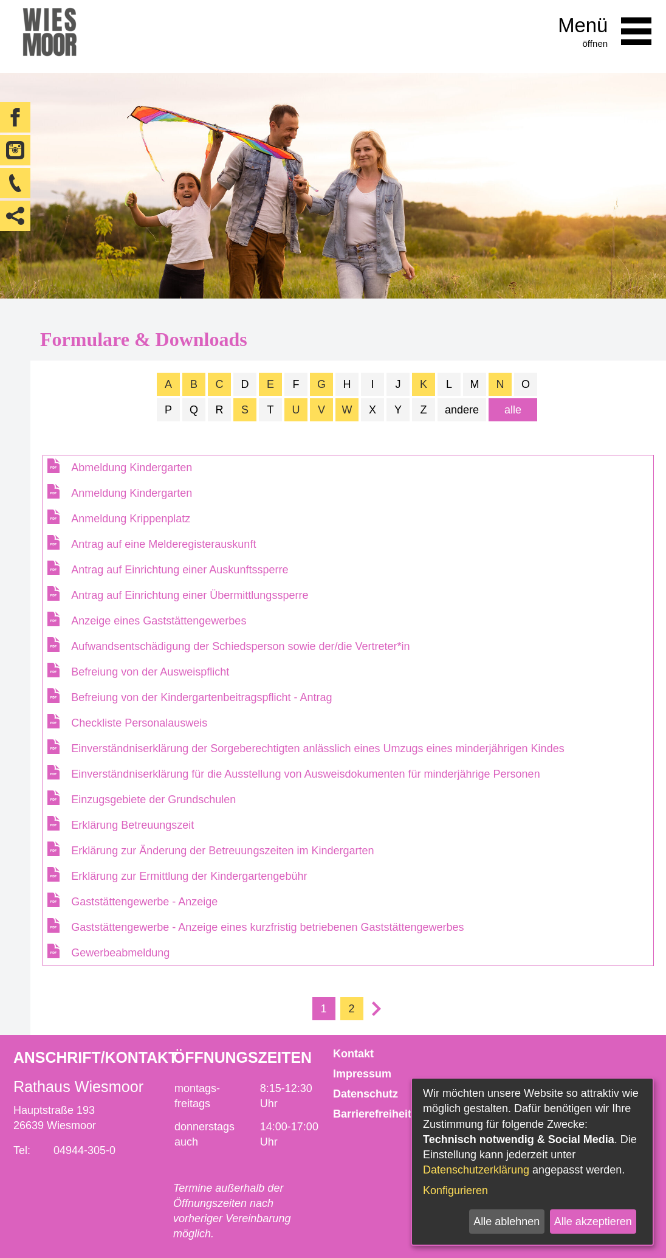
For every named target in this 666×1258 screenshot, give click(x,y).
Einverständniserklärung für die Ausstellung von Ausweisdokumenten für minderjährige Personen (305, 774)
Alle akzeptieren (593, 1221)
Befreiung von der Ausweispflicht (150, 672)
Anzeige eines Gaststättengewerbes (158, 621)
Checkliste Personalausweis (139, 723)
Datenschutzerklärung (476, 1170)
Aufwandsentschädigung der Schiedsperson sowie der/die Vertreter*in (240, 646)
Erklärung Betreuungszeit (132, 825)
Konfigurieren (455, 1190)
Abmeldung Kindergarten (131, 467)
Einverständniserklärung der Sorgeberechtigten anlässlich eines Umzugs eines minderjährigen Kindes (317, 748)
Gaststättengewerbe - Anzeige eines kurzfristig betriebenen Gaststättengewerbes (267, 927)
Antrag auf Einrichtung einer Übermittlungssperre (189, 595)
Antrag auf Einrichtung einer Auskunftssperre (179, 570)
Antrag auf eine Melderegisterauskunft (163, 544)
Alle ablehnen (506, 1221)
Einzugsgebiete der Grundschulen (153, 799)
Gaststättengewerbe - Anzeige (144, 902)
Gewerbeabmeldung (120, 953)
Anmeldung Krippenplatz (130, 519)
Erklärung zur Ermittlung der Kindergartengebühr (189, 876)
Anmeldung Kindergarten (131, 493)
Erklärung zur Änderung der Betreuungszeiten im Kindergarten (222, 851)
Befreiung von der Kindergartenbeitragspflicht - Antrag (201, 697)
